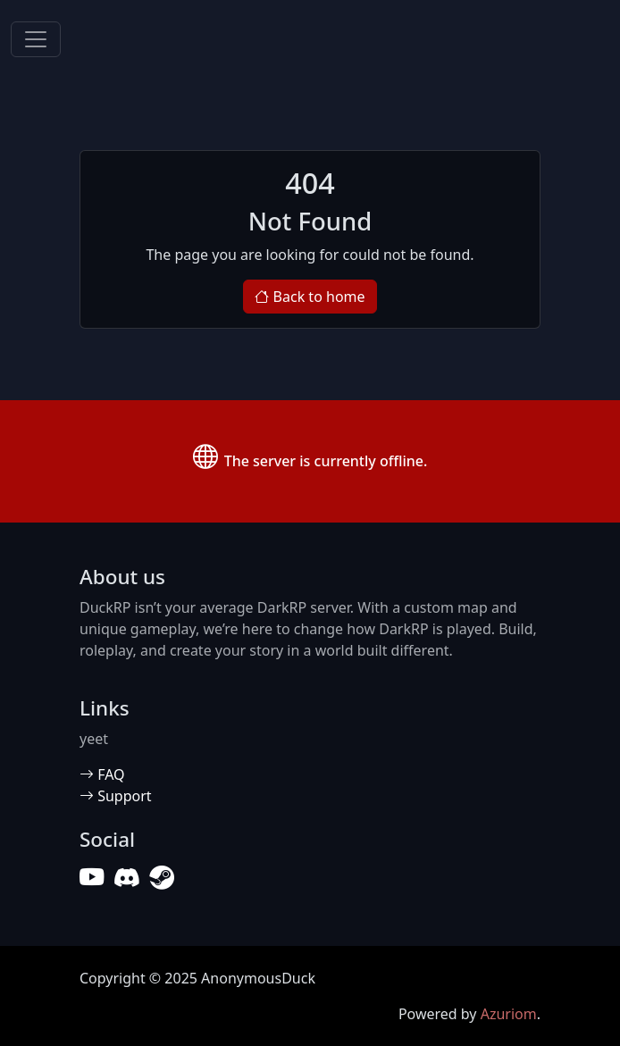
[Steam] (161, 877)
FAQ (102, 774)
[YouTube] (92, 877)
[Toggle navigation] (36, 39)
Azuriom (509, 1014)
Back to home (309, 296)
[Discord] (126, 877)
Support (116, 796)
